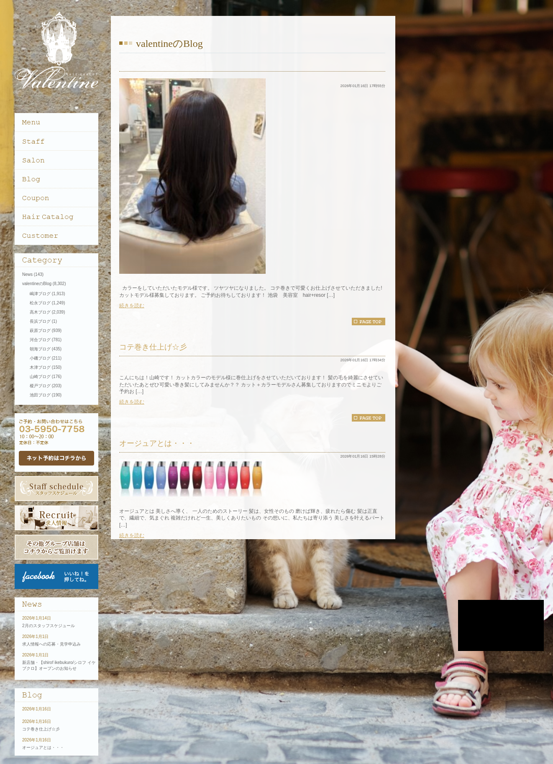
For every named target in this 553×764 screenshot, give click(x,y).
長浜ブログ (40, 321)
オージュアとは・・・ (157, 443)
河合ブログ (40, 339)
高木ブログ (40, 312)
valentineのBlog (36, 283)
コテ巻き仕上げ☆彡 (153, 347)
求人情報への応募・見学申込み (51, 644)
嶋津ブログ (40, 293)
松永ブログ (40, 303)
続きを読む (131, 306)
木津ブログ (40, 367)
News (27, 274)
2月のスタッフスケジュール (48, 625)
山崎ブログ (40, 376)
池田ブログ (40, 395)
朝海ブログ (40, 349)
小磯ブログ (40, 358)
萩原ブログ (40, 330)
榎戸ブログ (40, 385)
